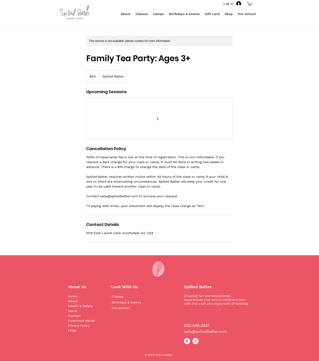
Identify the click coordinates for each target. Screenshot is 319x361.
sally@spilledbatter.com (205, 331)
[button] (249, 3)
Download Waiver (81, 321)
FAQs (72, 330)
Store (72, 311)
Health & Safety (80, 306)
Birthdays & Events (126, 302)
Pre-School (121, 308)
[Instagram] (195, 341)
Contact (74, 316)
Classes (117, 297)
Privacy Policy (79, 325)
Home (72, 296)
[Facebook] (187, 341)
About (73, 301)
